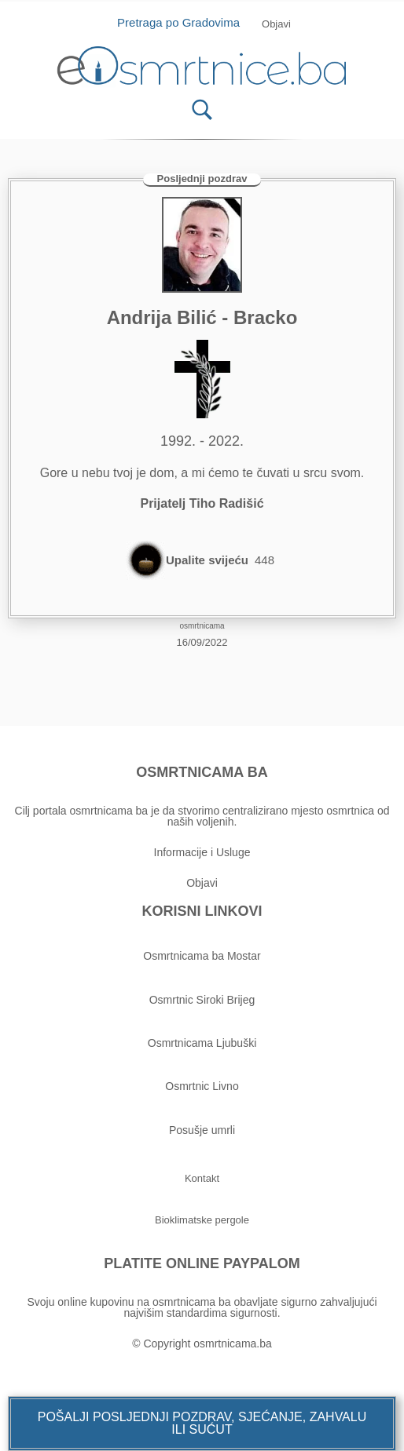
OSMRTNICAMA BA (201, 772)
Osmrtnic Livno (201, 1086)
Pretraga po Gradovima (184, 22)
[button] (202, 1423)
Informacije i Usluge (202, 852)
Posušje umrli (202, 1130)
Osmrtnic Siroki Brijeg (202, 999)
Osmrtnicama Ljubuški (202, 1043)
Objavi (202, 883)
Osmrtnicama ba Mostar (201, 956)
